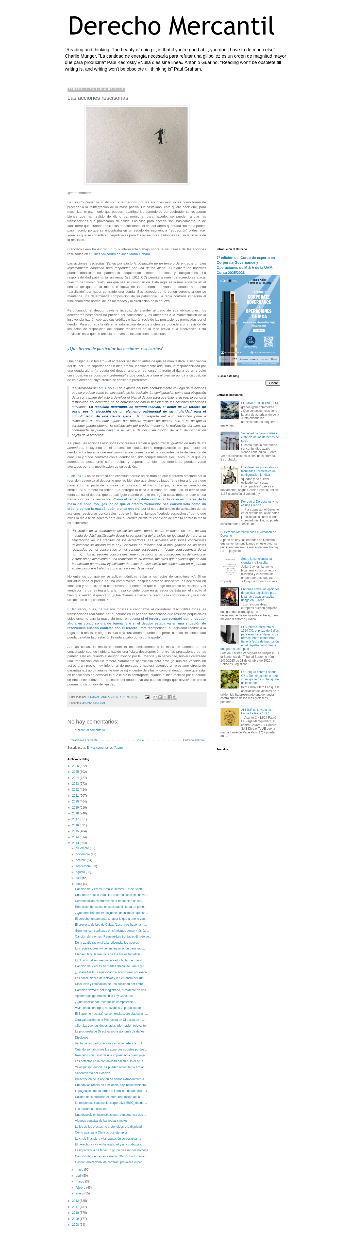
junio (79, 884)
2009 (76, 1219)
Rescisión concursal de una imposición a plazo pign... (111, 1055)
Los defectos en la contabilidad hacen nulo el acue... (110, 1061)
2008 (76, 1224)
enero (80, 1193)
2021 (76, 795)
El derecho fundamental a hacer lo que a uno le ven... (111, 919)
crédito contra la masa (86, 509)
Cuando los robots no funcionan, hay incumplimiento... (111, 1085)
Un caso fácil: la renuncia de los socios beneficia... (109, 954)
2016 (76, 825)
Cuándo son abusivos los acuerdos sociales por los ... (111, 1049)
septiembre (84, 866)
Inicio (140, 740)
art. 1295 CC (108, 388)
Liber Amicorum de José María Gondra (121, 254)
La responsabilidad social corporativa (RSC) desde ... (111, 1103)
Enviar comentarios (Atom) (105, 747)
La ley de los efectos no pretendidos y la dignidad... (109, 1126)
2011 (76, 1207)
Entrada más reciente (83, 740)
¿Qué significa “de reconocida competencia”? (105, 1002)
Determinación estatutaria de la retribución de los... (109, 901)
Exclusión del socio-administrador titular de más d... (109, 960)
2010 (76, 1213)
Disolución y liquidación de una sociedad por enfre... (110, 984)
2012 (76, 1201)
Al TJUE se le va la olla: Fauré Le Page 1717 (257, 711)
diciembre (83, 848)
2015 (76, 831)
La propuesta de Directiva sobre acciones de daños (109, 1031)
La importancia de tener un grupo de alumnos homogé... (113, 1150)
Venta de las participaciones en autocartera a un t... (109, 1043)
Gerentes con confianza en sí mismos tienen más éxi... (112, 930)
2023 (76, 783)
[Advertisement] (248, 164)
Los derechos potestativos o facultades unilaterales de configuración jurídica (260, 471)
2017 (76, 819)
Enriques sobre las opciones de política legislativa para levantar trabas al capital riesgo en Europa (260, 594)
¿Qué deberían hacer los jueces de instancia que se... (111, 913)
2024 (76, 778)
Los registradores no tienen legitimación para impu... (110, 948)
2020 (76, 801)
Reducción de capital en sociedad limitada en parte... (110, 907)
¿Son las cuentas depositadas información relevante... (111, 1025)
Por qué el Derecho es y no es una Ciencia (259, 503)
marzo (80, 1181)
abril (79, 1175)
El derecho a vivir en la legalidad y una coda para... (109, 1144)
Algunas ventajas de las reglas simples (101, 1120)
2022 (76, 789)
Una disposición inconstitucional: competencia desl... (110, 1115)
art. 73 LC (78, 476)
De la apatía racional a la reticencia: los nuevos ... (108, 942)
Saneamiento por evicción (92, 1073)
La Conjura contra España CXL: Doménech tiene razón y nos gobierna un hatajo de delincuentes (260, 677)
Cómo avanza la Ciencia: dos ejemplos (101, 1132)
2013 (76, 843)
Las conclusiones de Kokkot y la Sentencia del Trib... (110, 978)
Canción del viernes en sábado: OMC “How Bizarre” (110, 1156)
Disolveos (81, 1037)
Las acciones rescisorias (91, 1109)
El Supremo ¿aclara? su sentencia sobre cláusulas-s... (111, 1013)
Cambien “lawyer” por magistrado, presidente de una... (111, 990)
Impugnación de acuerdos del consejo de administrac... (112, 1091)
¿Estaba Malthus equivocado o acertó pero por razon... (112, 972)
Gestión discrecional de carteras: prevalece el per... (109, 1162)
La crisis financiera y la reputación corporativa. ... (108, 1138)
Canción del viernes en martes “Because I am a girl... (110, 966)
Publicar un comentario (89, 730)
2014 (76, 837)
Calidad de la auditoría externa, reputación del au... (109, 1097)
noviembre (83, 854)
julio (79, 878)
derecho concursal (93, 702)
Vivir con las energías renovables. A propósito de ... (109, 1008)
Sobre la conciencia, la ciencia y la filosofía (256, 560)
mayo (80, 1169)
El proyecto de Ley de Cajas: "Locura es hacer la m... (111, 924)
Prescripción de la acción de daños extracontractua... (110, 1079)
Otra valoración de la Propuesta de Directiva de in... (110, 1020)
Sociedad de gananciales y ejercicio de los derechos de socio (260, 437)
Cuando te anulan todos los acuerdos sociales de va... (111, 895)
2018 (76, 813)
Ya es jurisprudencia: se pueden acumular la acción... (111, 1067)
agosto (81, 872)
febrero (81, 1187)
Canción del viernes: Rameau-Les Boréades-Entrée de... (113, 936)
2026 (76, 766)
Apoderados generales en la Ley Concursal (104, 996)
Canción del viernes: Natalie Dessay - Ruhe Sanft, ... (110, 889)
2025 (76, 772)
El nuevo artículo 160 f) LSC (260, 403)
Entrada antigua (194, 740)
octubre (81, 860)
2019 (76, 807)
